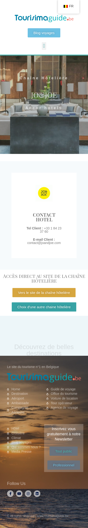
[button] (44, 46)
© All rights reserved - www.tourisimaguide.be (38, 516)
